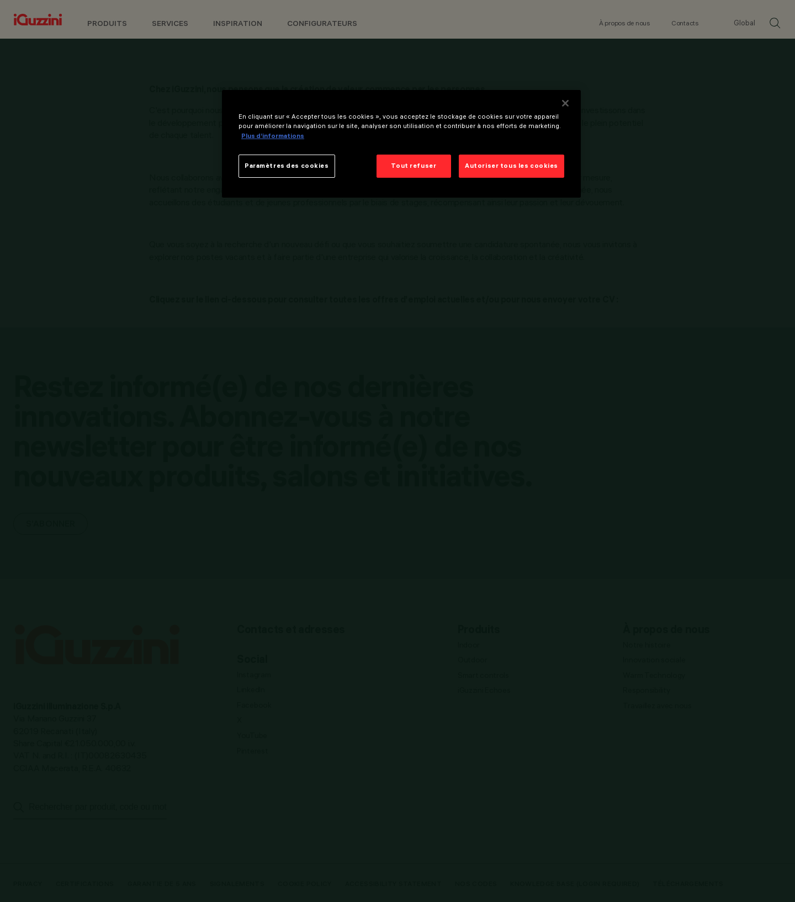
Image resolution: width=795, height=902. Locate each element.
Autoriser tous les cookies (511, 165)
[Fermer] (565, 103)
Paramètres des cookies (287, 165)
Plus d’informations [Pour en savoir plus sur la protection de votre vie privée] (272, 136)
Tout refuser (413, 165)
